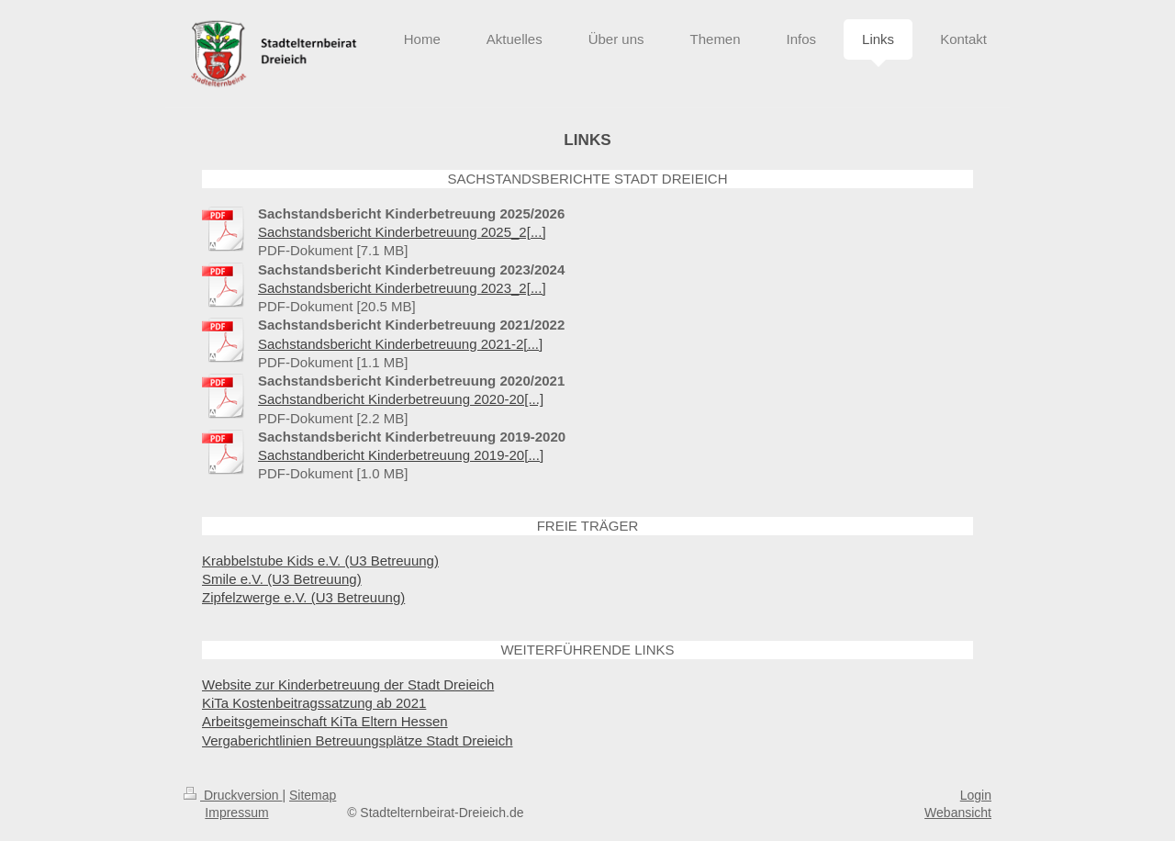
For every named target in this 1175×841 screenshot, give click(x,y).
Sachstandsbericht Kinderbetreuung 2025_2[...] (402, 232)
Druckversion (233, 795)
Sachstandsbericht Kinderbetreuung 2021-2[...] (400, 344)
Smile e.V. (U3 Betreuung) (282, 579)
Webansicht (957, 812)
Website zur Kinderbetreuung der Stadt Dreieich (348, 684)
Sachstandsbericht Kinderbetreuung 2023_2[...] (402, 288)
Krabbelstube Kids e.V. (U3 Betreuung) (320, 560)
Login (975, 795)
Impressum (236, 812)
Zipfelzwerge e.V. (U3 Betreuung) (303, 597)
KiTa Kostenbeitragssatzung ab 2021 (314, 703)
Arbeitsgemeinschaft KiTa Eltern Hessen (325, 721)
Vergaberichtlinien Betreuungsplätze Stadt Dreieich (357, 740)
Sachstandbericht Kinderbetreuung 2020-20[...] (400, 399)
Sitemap (312, 795)
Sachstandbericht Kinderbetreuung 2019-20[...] (400, 455)
